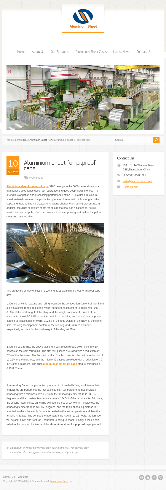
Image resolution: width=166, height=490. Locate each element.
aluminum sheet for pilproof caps (60, 452)
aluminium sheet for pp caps (25, 452)
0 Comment (36, 177)
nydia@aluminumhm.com (137, 181)
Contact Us (144, 51)
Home (21, 51)
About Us (38, 51)
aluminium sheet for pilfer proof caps (30, 447)
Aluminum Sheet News (41, 140)
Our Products (60, 51)
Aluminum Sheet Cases (91, 51)
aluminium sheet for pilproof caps (70, 447)
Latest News (121, 51)
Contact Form (130, 187)
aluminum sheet (59, 481)
